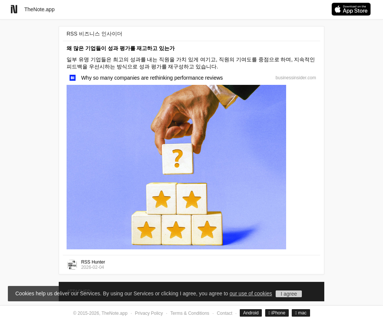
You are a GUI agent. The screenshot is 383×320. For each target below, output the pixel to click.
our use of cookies (251, 293)
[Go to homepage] (14, 9)
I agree (289, 294)
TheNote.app (39, 9)
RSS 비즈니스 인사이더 (94, 34)
